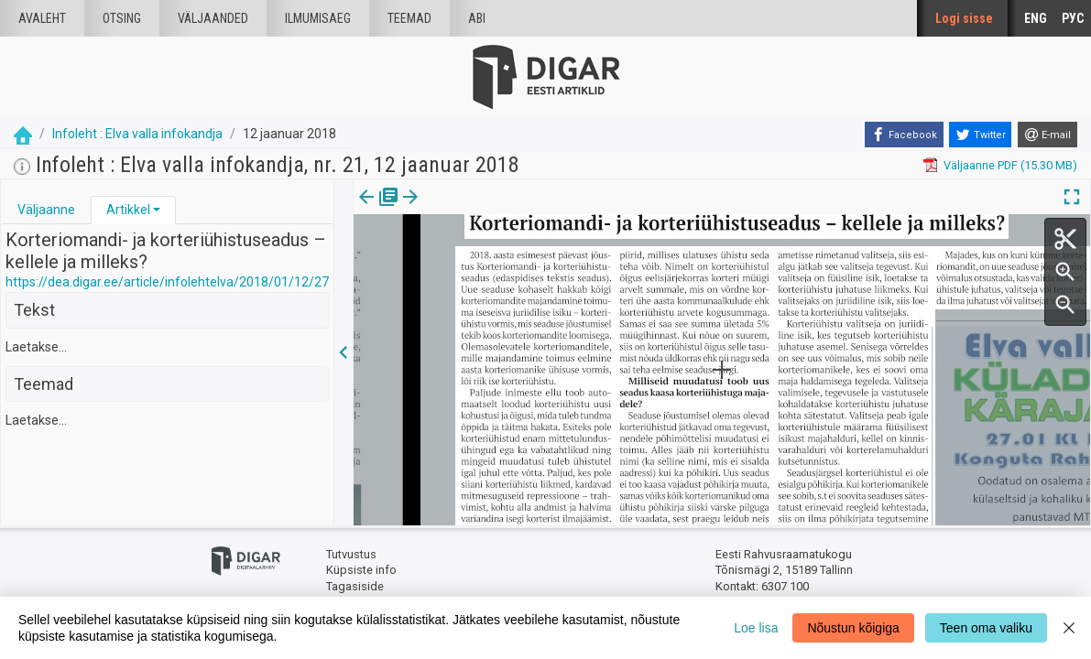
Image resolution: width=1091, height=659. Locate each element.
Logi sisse (964, 18)
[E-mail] (1047, 134)
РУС (1073, 18)
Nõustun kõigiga (853, 628)
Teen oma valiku (986, 628)
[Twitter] (980, 134)
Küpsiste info (361, 570)
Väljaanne (46, 209)
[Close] (1069, 627)
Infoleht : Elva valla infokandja (137, 133)
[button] (156, 210)
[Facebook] (904, 134)
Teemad (409, 18)
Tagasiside (355, 586)
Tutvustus (351, 554)
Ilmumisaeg (318, 18)
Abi (476, 18)
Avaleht (42, 18)
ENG (1035, 18)
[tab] (46, 210)
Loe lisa (756, 628)
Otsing (122, 18)
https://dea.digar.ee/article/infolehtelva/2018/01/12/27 (167, 282)
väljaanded (213, 18)
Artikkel (128, 209)
